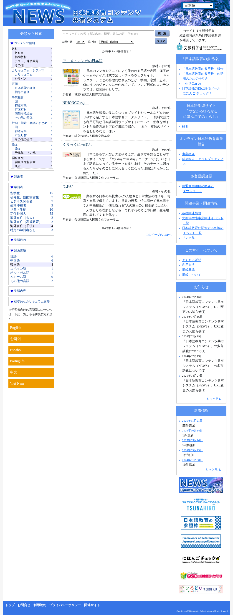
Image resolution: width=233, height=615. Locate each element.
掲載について (191, 275)
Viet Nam (17, 383)
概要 (185, 126)
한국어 (15, 339)
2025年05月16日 (192, 440)
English (15, 328)
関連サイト (92, 605)
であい (68, 186)
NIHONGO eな (76, 103)
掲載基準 (188, 270)
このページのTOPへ (158, 234)
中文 (13, 372)
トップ (10, 605)
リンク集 (188, 237)
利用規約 (39, 605)
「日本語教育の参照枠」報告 (202, 69)
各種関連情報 (189, 213)
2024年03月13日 (192, 450)
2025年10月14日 (192, 430)
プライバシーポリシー (65, 605)
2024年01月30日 (192, 460)
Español (16, 350)
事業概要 (188, 154)
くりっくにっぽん (77, 144)
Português (17, 361)
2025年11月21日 (192, 420)
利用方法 (188, 265)
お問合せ (24, 605)
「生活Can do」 (193, 83)
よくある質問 (191, 260)
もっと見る (213, 399)
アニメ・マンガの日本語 (83, 61)
